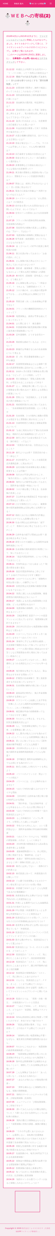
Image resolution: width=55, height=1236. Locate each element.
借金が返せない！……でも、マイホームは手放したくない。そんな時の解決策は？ (27, 147)
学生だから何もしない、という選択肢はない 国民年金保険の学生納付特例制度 (26, 829)
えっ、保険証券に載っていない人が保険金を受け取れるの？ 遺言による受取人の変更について (27, 390)
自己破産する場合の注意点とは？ (30, 154)
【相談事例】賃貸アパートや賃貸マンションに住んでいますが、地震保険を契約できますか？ (26, 619)
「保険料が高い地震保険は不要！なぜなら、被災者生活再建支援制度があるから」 (26, 1039)
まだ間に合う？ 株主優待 (28, 323)
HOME (5, 4)
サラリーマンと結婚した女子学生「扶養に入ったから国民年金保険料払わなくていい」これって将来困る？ (26, 704)
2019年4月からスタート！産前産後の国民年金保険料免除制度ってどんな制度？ (26, 752)
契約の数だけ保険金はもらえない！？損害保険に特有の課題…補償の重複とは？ (26, 1124)
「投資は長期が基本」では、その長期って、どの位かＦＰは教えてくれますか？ (26, 1028)
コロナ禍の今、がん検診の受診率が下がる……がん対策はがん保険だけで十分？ (26, 294)
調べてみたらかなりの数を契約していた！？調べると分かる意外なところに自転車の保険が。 (26, 1113)
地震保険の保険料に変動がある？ (31, 235)
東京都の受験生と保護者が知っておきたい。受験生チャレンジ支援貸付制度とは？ (27, 176)
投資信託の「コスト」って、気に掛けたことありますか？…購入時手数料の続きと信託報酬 (26, 965)
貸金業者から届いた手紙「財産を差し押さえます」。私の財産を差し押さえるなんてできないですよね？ (26, 113)
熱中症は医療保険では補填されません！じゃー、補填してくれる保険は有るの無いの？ (26, 1065)
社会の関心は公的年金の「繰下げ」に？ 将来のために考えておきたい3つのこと (26, 526)
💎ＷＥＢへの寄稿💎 (37, 4)
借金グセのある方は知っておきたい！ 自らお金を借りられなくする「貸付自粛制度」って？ (27, 80)
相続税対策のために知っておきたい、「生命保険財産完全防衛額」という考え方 (26, 408)
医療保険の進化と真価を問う (29, 1168)
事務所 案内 (18, 4)
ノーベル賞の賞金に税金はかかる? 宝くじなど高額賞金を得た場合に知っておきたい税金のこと (28, 652)
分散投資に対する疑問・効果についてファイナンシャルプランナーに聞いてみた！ (26, 991)
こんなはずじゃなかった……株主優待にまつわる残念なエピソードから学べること (26, 663)
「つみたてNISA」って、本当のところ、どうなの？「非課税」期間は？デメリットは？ (26, 1010)
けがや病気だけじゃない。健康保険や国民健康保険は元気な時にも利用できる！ (26, 507)
